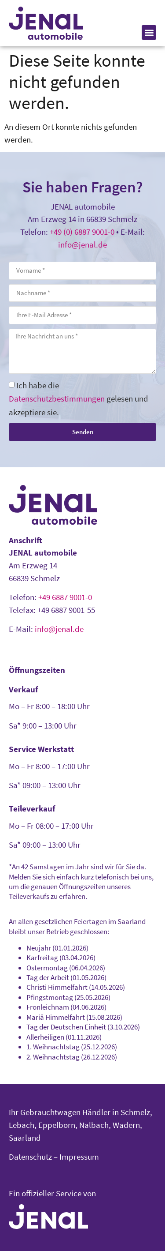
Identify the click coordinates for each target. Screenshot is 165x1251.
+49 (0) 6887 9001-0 (82, 231)
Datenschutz (30, 1156)
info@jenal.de (82, 244)
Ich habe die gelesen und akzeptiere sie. (78, 398)
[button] (149, 32)
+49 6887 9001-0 (65, 597)
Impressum (79, 1156)
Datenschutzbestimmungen (57, 398)
